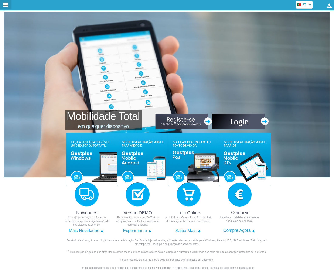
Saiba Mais (186, 230)
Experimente (135, 230)
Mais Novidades (84, 230)
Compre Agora (237, 230)
